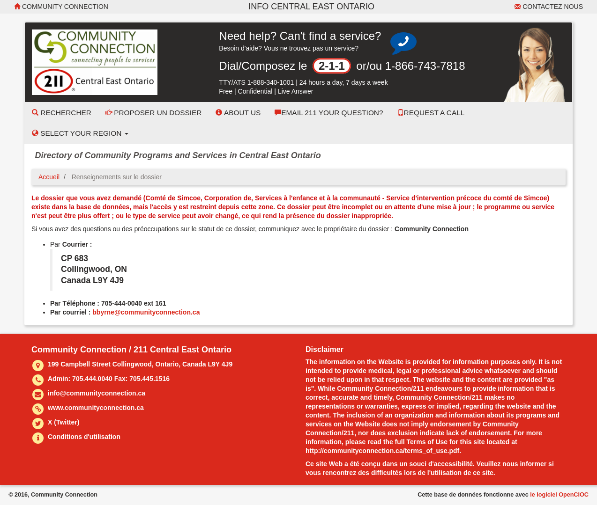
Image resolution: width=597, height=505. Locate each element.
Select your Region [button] (80, 133)
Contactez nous (549, 6)
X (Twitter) (63, 422)
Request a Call (431, 113)
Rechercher (61, 113)
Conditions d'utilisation (84, 436)
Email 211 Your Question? (329, 113)
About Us (238, 113)
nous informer (524, 464)
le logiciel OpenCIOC (559, 494)
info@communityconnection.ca (96, 393)
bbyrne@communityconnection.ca (146, 312)
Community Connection (61, 6)
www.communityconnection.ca (96, 407)
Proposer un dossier (153, 113)
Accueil (49, 177)
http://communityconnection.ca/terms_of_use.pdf (382, 450)
